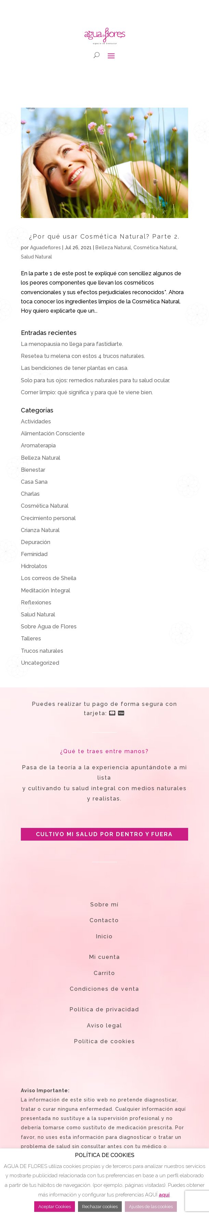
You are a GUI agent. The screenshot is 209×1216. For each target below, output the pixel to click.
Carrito (104, 973)
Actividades (36, 421)
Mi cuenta (104, 957)
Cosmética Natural (155, 247)
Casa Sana (34, 482)
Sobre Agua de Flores (49, 626)
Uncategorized (40, 663)
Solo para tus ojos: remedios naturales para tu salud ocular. (95, 380)
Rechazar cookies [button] (100, 1206)
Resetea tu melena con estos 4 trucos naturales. (83, 356)
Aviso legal (104, 1025)
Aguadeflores (45, 247)
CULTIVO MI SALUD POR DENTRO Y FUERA (104, 834)
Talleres (31, 638)
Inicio (104, 936)
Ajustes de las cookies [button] (151, 1206)
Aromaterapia (38, 445)
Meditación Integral (45, 590)
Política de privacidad (104, 1009)
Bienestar (33, 470)
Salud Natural (36, 257)
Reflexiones (36, 602)
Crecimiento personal (48, 518)
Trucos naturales (42, 651)
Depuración (35, 542)
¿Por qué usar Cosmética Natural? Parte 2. (104, 236)
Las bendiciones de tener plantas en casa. (74, 368)
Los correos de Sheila (48, 578)
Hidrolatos (34, 566)
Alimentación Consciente (53, 433)
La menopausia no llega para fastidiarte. (72, 344)
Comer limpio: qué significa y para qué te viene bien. (87, 392)
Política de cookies (104, 1041)
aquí (164, 1195)
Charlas (30, 494)
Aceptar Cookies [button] (54, 1206)
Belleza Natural (113, 247)
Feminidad (34, 554)
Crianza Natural (40, 530)
